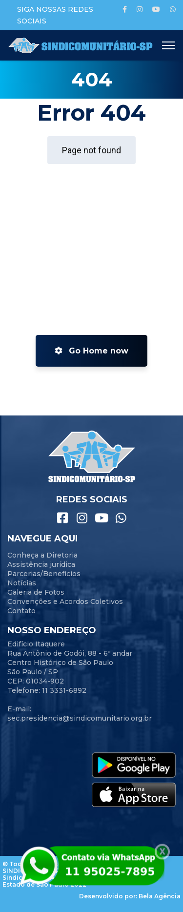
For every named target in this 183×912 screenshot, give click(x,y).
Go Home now (91, 350)
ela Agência (162, 896)
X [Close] (162, 852)
